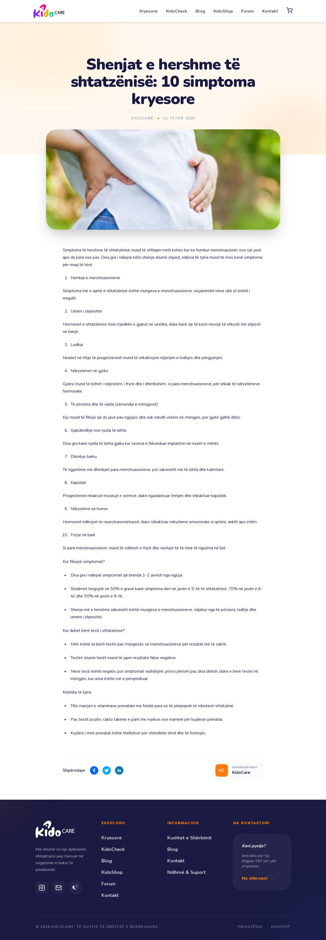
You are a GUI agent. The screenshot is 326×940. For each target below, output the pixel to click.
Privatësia (250, 926)
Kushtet (281, 926)
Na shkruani (258, 878)
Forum (247, 11)
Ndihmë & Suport (186, 872)
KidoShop (223, 11)
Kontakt (270, 11)
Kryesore (149, 11)
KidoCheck (176, 11)
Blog (200, 11)
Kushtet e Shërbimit (189, 838)
